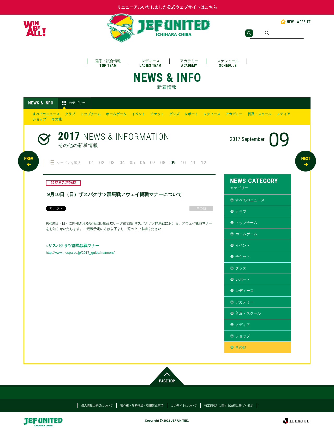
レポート (191, 114)
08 (162, 162)
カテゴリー (73, 102)
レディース (150, 63)
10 (183, 162)
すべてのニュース (46, 114)
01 (91, 162)
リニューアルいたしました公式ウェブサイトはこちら (167, 7)
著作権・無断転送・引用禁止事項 (141, 405)
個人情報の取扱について (97, 405)
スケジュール (228, 63)
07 (152, 162)
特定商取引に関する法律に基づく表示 (228, 405)
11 (193, 162)
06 (142, 162)
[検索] (277, 33)
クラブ (70, 114)
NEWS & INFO (40, 102)
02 (101, 162)
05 (132, 162)
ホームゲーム (116, 114)
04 (122, 162)
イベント (138, 114)
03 (112, 162)
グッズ (174, 114)
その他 (56, 119)
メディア (283, 114)
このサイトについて (184, 405)
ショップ (39, 119)
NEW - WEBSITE (295, 22)
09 (173, 162)
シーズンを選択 (65, 162)
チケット (157, 114)
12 (203, 162)
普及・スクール (259, 114)
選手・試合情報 (108, 63)
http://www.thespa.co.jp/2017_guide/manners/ (80, 253)
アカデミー (189, 63)
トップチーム (90, 114)
